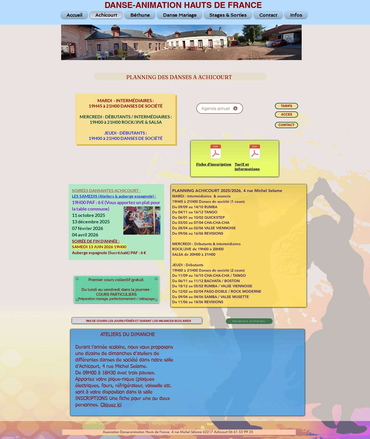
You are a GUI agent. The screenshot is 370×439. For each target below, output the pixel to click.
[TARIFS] (286, 106)
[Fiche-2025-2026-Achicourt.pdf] (215, 152)
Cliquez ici (111, 405)
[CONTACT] (286, 125)
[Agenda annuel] (219, 108)
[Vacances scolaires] (249, 321)
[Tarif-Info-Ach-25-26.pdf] (254, 152)
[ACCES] (286, 114)
